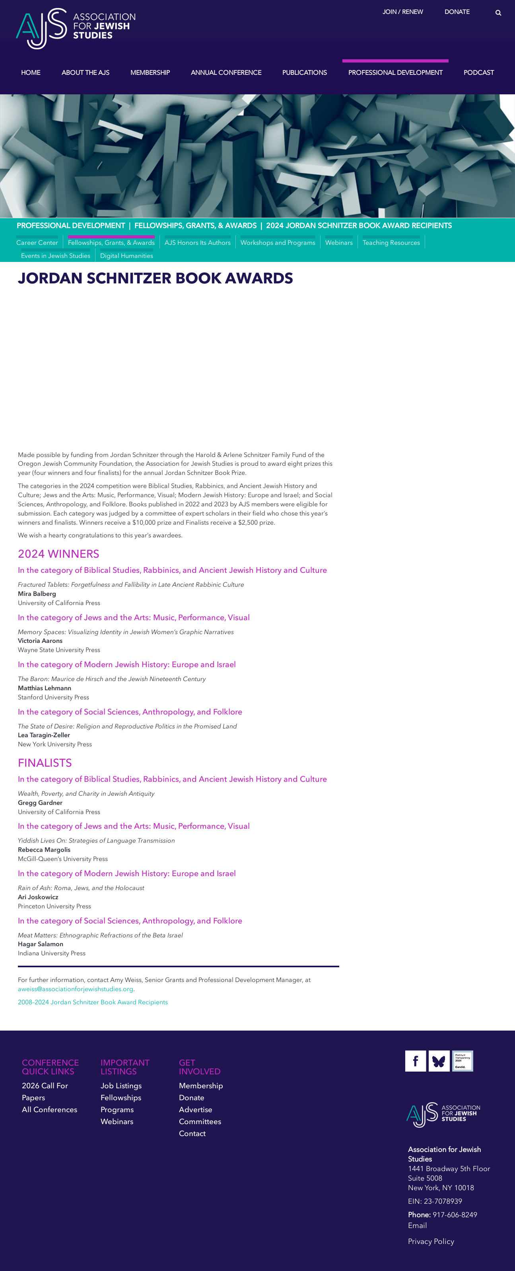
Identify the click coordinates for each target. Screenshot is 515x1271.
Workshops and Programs (278, 242)
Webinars (339, 242)
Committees (200, 1121)
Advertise (195, 1109)
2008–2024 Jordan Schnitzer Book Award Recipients (93, 1002)
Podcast (479, 72)
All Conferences (49, 1109)
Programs (117, 1109)
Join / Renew (403, 12)
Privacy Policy (431, 1241)
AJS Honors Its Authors (198, 242)
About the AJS (85, 72)
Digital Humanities (126, 256)
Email (417, 1225)
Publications (304, 72)
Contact (192, 1133)
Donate (457, 12)
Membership (150, 72)
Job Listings (121, 1085)
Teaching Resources (391, 242)
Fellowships (121, 1097)
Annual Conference (226, 72)
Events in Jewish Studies (55, 256)
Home (30, 72)
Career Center (37, 242)
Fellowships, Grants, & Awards (195, 225)
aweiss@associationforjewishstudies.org (75, 989)
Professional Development (395, 72)
